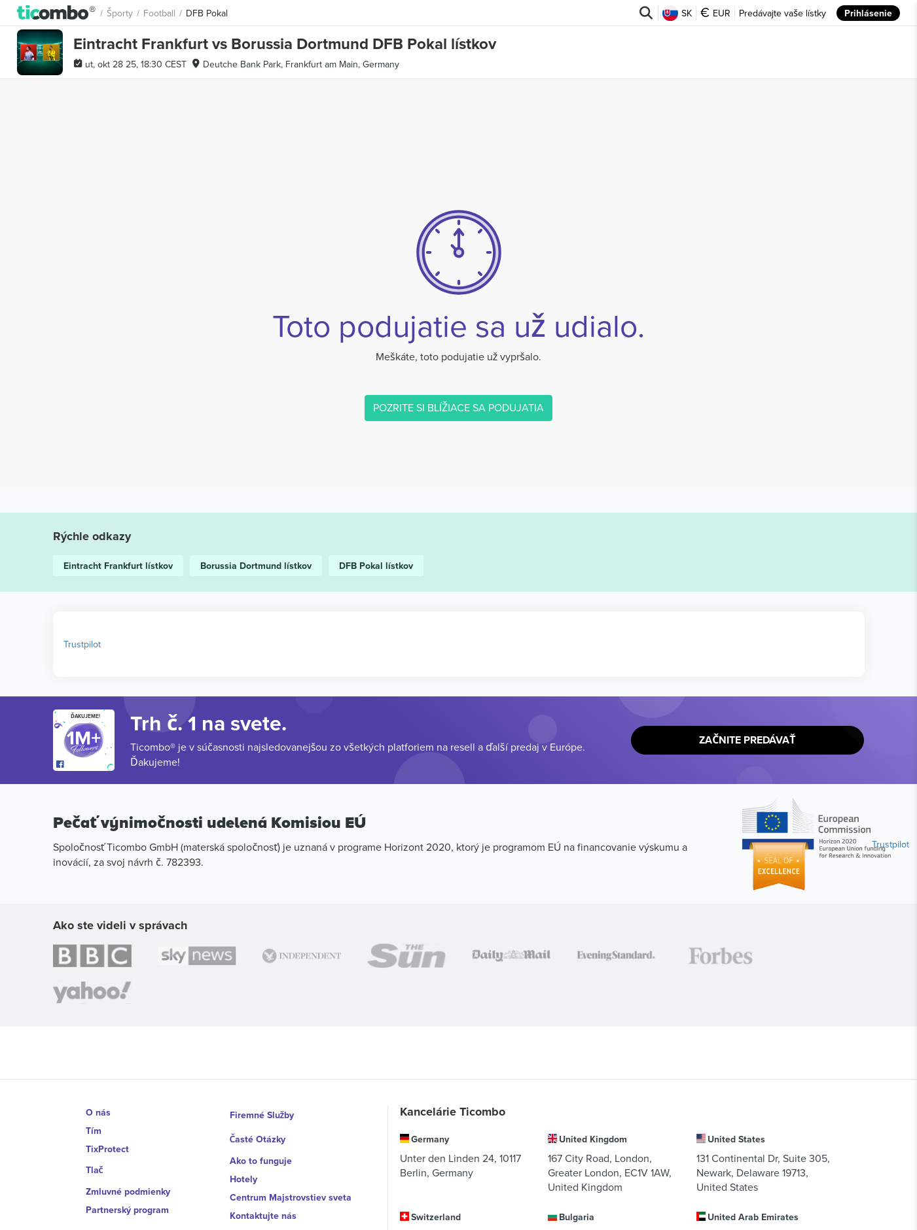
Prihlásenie (868, 13)
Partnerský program (127, 1203)
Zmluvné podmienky (128, 1185)
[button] (56, 13)
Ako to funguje (261, 1148)
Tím (93, 1130)
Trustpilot (82, 644)
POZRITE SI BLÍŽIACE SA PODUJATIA (459, 407)
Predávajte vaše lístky (782, 13)
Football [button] (160, 13)
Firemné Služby (262, 1112)
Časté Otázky (258, 1130)
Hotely (243, 1167)
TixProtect (107, 1148)
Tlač (95, 1167)
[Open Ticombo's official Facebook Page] (85, 764)
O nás (98, 1112)
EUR (715, 13)
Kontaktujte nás (263, 1203)
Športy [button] (120, 13)
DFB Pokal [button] (207, 13)
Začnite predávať (747, 740)
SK (677, 13)
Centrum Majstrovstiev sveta (290, 1185)
